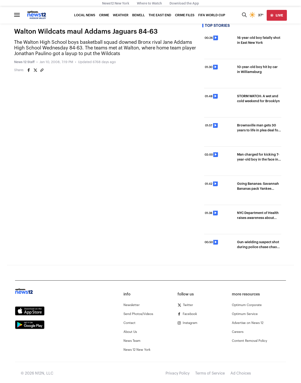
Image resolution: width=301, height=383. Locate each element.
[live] (277, 15)
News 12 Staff (24, 62)
